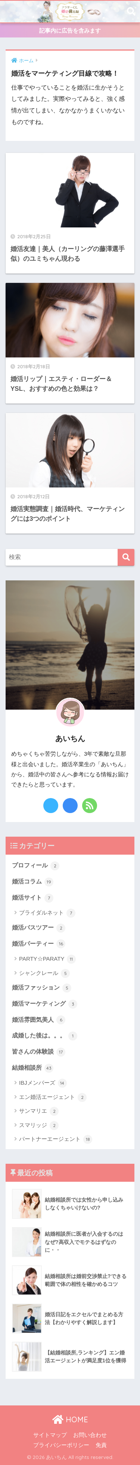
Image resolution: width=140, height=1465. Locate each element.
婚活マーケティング (44, 1004)
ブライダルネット (47, 913)
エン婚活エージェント (53, 1097)
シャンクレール (44, 973)
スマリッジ (39, 1125)
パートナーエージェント (55, 1139)
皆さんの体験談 (38, 1052)
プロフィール (35, 865)
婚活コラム (32, 882)
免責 (101, 1445)
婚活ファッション (41, 988)
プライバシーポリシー (61, 1445)
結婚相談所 (32, 1068)
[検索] (126, 557)
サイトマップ (50, 1435)
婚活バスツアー (38, 928)
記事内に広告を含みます (70, 30)
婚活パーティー (38, 943)
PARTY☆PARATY (47, 959)
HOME (70, 1419)
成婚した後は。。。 (44, 1035)
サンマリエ (39, 1111)
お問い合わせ (90, 1435)
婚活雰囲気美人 (38, 1019)
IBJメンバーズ (43, 1083)
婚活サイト (32, 898)
